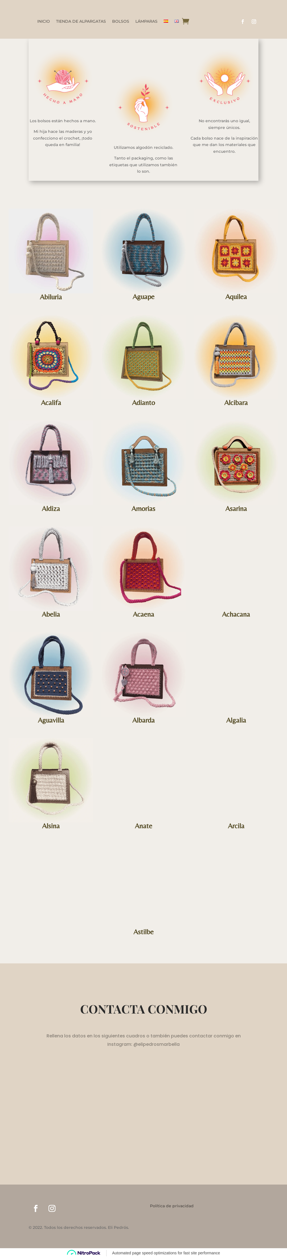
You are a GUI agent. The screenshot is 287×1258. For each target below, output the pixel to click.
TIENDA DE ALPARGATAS (81, 21)
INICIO (43, 21)
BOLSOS (120, 21)
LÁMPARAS (146, 21)
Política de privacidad (172, 1206)
